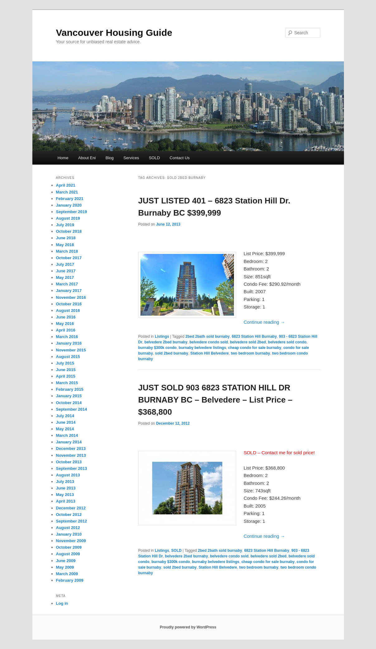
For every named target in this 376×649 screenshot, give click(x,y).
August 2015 (68, 356)
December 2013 (71, 448)
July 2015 (65, 363)
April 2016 (65, 330)
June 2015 (66, 369)
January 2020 (69, 205)
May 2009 (65, 567)
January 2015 (69, 396)
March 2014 (67, 435)
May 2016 (65, 323)
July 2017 (65, 264)
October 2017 (69, 257)
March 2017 (67, 284)
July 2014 (65, 415)
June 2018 (66, 238)
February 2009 (69, 580)
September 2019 (71, 211)
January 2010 (69, 534)
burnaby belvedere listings (202, 348)
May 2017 (65, 277)
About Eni (87, 157)
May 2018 (65, 244)
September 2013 (71, 468)
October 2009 (69, 547)
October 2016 (69, 304)
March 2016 (67, 336)
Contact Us (180, 157)
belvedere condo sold (208, 342)
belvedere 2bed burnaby (166, 342)
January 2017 (69, 290)
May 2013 (65, 494)
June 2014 (66, 422)
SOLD (154, 157)
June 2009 (66, 560)
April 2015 (65, 376)
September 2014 (71, 409)
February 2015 (69, 389)
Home (63, 157)
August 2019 (68, 218)
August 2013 (68, 475)
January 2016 (69, 343)
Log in (62, 603)
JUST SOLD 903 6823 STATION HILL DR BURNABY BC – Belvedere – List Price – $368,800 (215, 400)
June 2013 (66, 488)
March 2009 (67, 573)
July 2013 (65, 481)
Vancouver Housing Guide (114, 32)
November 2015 (71, 350)
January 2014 (69, 442)
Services (131, 157)
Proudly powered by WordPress (188, 627)
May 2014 (65, 429)
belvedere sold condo (287, 342)
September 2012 (71, 521)
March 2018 (67, 251)
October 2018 (69, 231)
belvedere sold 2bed (248, 342)
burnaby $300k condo (157, 348)
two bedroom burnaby (250, 353)
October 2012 (69, 514)
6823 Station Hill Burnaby (254, 336)
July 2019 (65, 224)
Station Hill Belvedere (209, 353)
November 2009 (71, 540)
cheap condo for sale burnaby (254, 348)
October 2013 (69, 462)
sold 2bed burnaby (171, 353)
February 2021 (69, 198)
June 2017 (66, 271)
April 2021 (65, 185)
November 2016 (71, 297)
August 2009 (68, 553)
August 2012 (68, 527)
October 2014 (69, 402)
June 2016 (66, 317)
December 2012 (71, 508)
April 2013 (65, 501)
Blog (110, 157)
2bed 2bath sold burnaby (207, 336)
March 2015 (67, 382)
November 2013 (71, 455)
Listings (162, 336)
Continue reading (264, 322)
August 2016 (68, 310)
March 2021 (67, 192)
